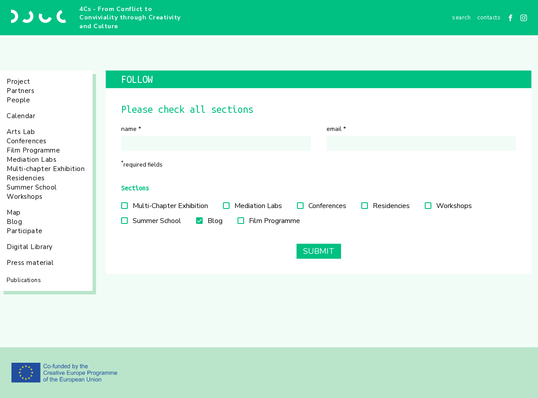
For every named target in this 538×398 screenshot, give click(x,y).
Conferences (27, 141)
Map (14, 212)
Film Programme (33, 150)
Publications (24, 280)
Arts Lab (21, 131)
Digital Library (30, 246)
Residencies (26, 178)
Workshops (25, 196)
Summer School (32, 187)
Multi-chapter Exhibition (46, 168)
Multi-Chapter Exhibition (170, 206)
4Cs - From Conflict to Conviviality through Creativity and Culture (130, 17)
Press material (30, 262)
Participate (25, 231)
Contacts (489, 18)
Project (18, 81)
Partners (20, 90)
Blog (14, 221)
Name (131, 129)
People (18, 100)
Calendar (21, 116)
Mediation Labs (31, 159)
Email (336, 129)
